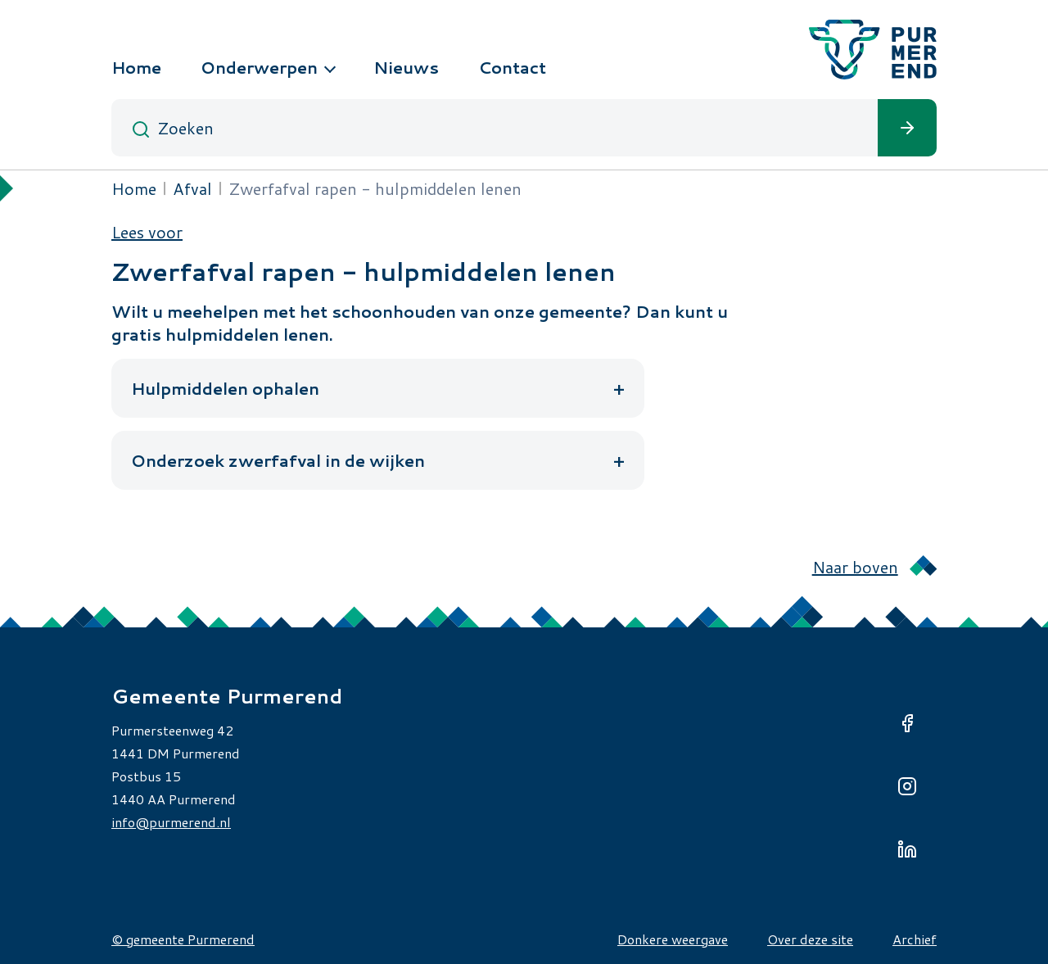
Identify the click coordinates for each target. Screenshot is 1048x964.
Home (133, 188)
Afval (192, 188)
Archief (914, 939)
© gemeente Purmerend (183, 939)
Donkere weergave (672, 939)
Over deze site (810, 939)
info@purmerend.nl (171, 821)
